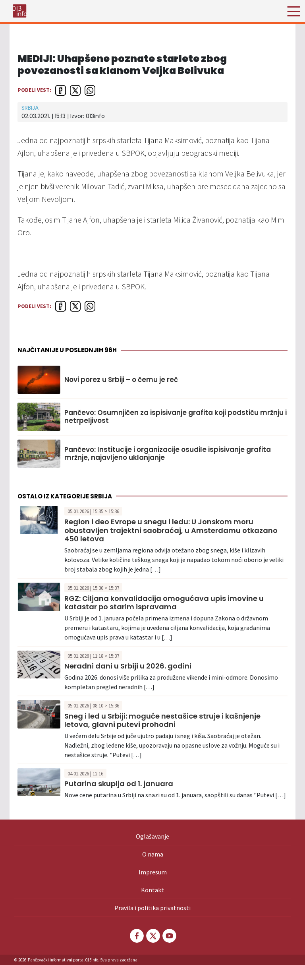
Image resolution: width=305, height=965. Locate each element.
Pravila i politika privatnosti (152, 908)
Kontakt (152, 890)
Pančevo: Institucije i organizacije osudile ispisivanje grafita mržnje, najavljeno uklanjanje (167, 454)
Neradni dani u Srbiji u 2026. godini (127, 666)
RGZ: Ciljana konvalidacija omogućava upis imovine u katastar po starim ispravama (164, 602)
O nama (152, 854)
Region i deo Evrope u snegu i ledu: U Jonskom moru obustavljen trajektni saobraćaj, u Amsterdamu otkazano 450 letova (171, 530)
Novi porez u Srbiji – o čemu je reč (121, 380)
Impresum (153, 872)
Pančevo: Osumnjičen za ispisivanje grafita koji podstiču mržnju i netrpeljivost (175, 417)
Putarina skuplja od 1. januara (118, 784)
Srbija (30, 108)
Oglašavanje (152, 836)
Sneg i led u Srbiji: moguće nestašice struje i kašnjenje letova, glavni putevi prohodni (162, 720)
